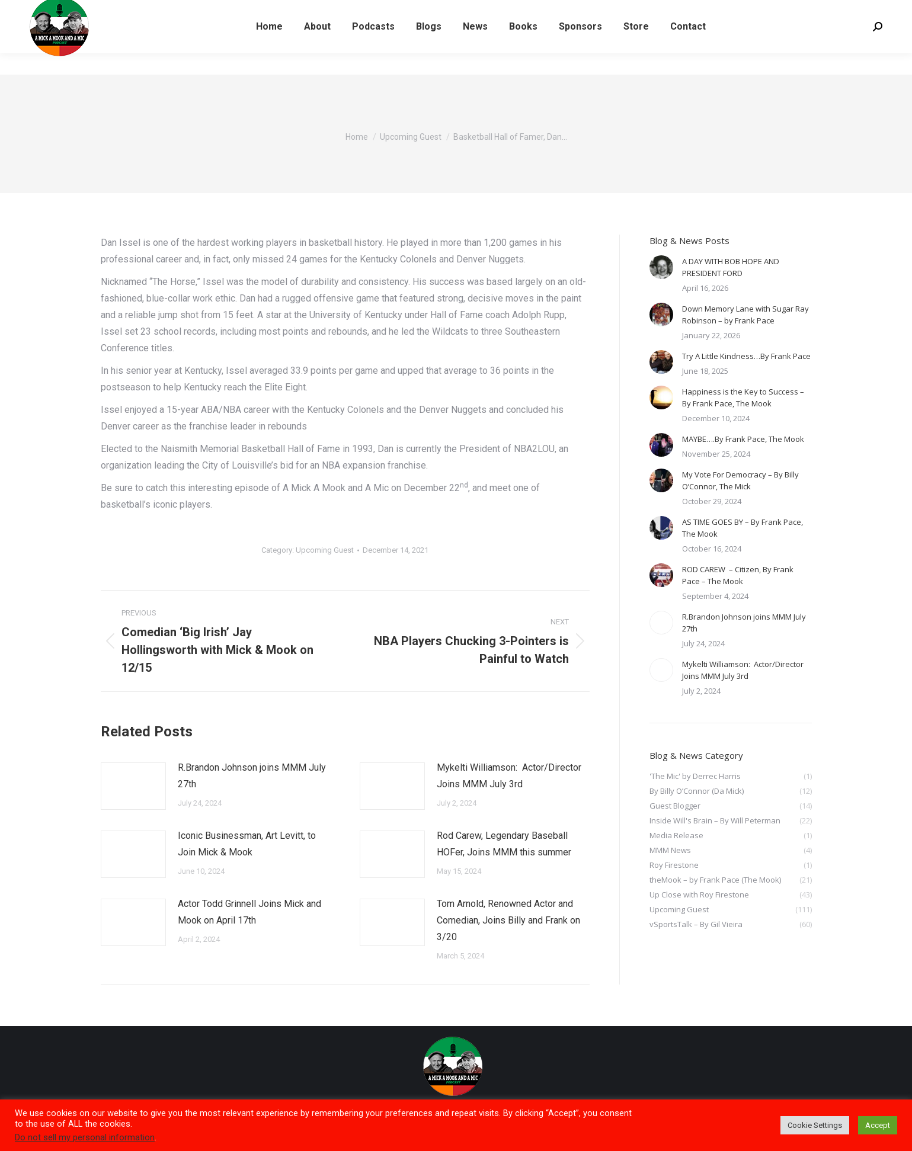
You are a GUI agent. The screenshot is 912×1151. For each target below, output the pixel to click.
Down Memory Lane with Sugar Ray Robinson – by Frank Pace (745, 314)
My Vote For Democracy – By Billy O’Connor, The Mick (740, 480)
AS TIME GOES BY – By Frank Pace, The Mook (742, 528)
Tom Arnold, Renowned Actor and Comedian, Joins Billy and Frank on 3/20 (508, 920)
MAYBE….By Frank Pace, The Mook (743, 439)
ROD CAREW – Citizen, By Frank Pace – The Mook (737, 575)
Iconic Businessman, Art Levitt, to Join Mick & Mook (247, 844)
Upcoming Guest (325, 550)
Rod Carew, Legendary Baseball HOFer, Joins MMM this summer (504, 844)
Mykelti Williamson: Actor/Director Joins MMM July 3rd (509, 776)
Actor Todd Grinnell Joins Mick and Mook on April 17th (249, 912)
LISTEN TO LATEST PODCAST (89, 11)
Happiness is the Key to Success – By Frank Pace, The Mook (743, 397)
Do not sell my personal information (85, 1137)
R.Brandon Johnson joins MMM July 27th (252, 776)
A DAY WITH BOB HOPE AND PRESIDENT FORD (730, 267)
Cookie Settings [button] (815, 1125)
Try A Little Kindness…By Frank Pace (746, 356)
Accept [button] (877, 1125)
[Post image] (133, 786)
